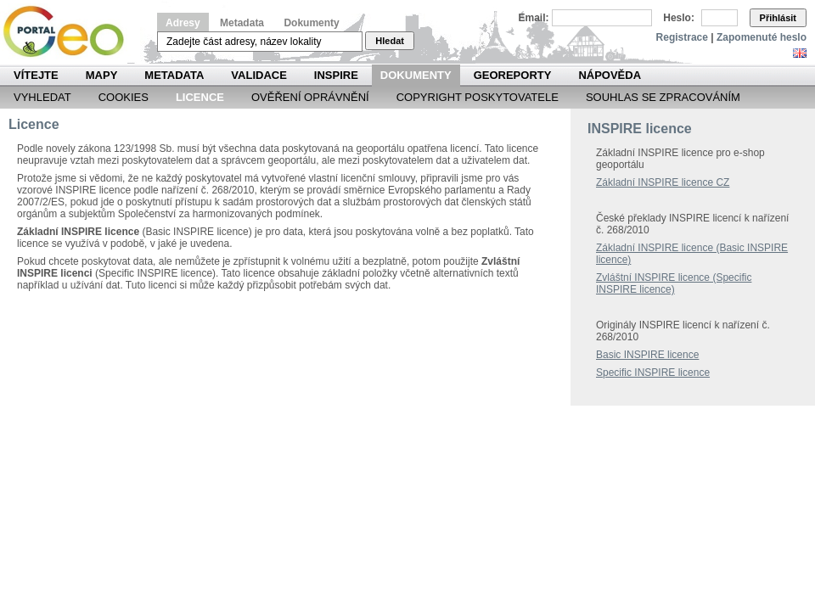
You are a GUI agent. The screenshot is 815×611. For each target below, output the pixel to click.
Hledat (389, 41)
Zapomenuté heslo (762, 37)
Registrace (682, 37)
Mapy (102, 75)
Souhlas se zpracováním (663, 97)
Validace (258, 75)
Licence (200, 97)
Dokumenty (311, 23)
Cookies (123, 97)
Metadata (242, 23)
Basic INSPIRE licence (647, 355)
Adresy (183, 23)
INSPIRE (336, 75)
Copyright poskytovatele (477, 97)
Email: (534, 18)
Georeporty (513, 75)
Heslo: (678, 18)
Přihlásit (778, 18)
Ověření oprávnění (310, 97)
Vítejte (36, 75)
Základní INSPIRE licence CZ (662, 182)
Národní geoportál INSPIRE (70, 32)
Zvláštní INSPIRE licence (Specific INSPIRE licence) (673, 283)
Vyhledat (42, 97)
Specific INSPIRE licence (653, 372)
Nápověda (609, 75)
